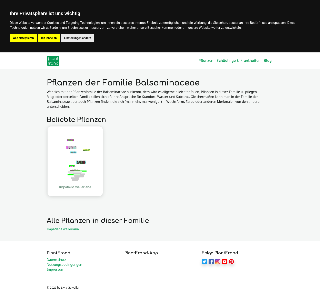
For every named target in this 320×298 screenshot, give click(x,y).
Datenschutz (56, 259)
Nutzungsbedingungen (64, 264)
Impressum (55, 269)
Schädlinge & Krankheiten (238, 61)
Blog (268, 61)
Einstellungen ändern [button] (77, 38)
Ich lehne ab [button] (49, 38)
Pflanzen (206, 61)
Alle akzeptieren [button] (23, 38)
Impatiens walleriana (63, 229)
